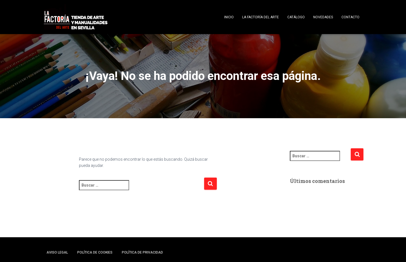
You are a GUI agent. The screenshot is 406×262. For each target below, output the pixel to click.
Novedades (323, 17)
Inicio (229, 17)
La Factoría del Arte (260, 17)
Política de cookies (94, 252)
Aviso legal (57, 252)
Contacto (350, 17)
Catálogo (296, 17)
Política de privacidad (142, 252)
